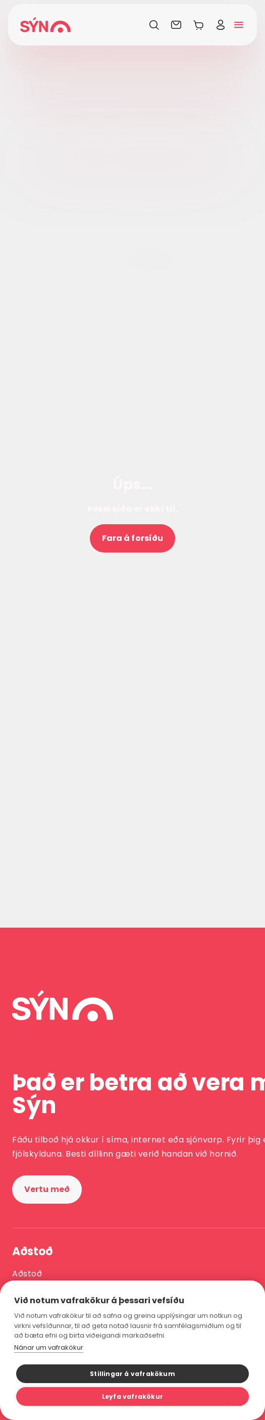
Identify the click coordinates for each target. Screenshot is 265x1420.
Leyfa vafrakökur (132, 1396)
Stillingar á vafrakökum (132, 1373)
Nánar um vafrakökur (48, 1347)
